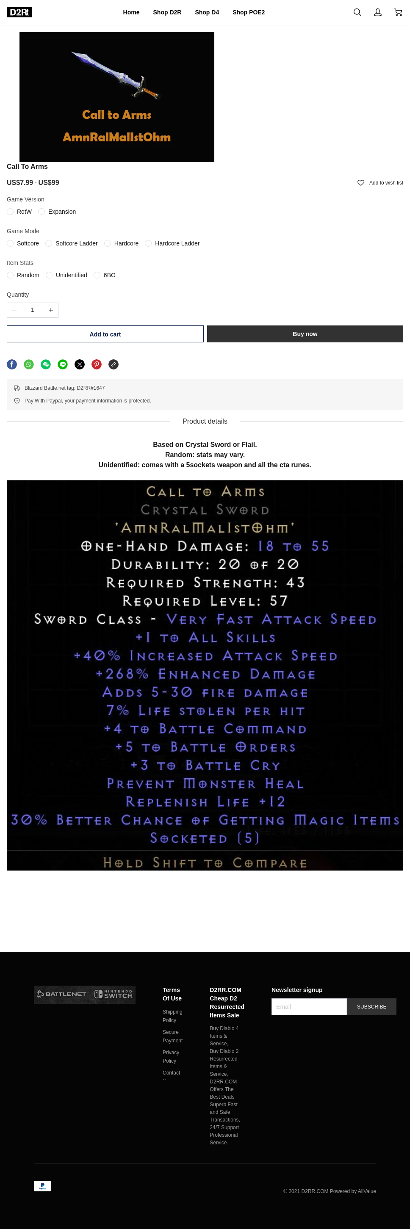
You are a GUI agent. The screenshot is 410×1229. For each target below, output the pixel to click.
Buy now (337, 254)
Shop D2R (161, 12)
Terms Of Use (174, 979)
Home (119, 12)
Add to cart (253, 254)
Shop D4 (209, 12)
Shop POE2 (259, 12)
